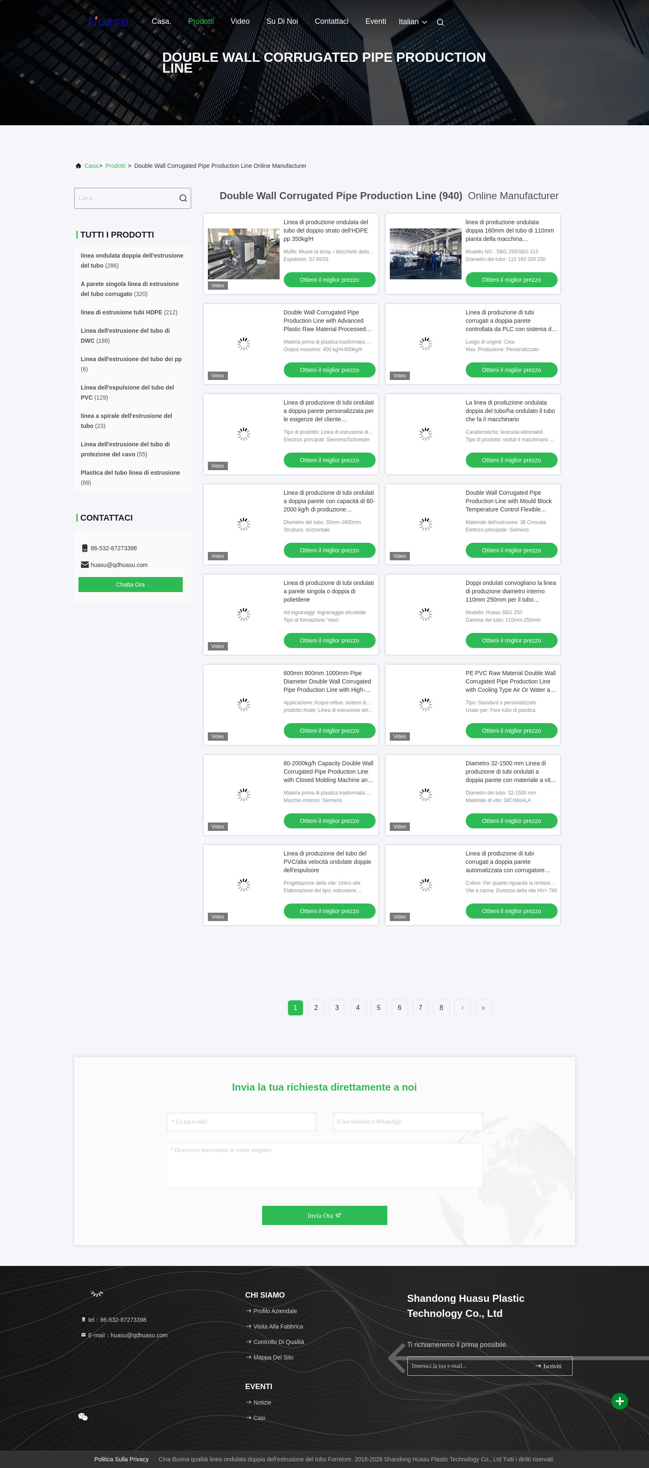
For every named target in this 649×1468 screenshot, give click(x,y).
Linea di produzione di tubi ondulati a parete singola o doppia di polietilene (329, 591)
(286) (132, 260)
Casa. (162, 21)
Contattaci (331, 21)
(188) (125, 335)
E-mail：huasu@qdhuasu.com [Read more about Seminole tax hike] (124, 1335)
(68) (130, 477)
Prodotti (201, 21)
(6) (131, 364)
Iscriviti (548, 1365)
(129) (127, 392)
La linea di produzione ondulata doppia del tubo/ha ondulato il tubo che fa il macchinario (510, 411)
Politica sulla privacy (121, 1459)
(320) (130, 289)
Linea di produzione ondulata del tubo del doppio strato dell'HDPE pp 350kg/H (326, 230)
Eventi (375, 21)
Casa (91, 165)
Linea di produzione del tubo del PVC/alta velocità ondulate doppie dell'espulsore (327, 861)
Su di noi (282, 21)
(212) (129, 312)
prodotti (115, 165)
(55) (125, 449)
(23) (126, 421)
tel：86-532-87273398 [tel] (113, 1319)
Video (240, 21)
